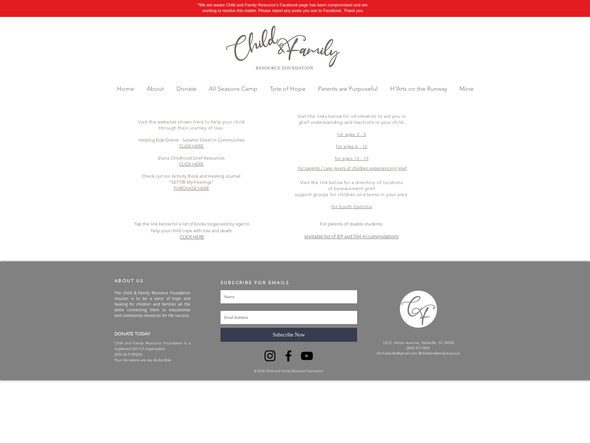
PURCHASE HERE (191, 188)
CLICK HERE (192, 237)
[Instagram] (270, 356)
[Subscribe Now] (288, 335)
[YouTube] (307, 356)
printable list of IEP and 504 (333, 236)
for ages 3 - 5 (351, 134)
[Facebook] (288, 356)
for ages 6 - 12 (351, 146)
